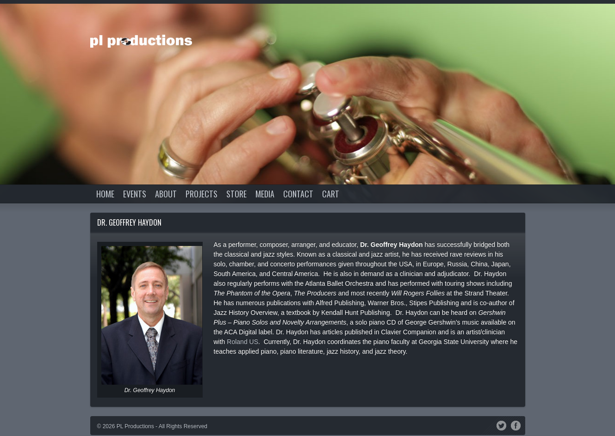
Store (236, 194)
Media (264, 194)
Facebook (516, 425)
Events (134, 194)
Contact (298, 194)
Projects (201, 194)
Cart (330, 194)
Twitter (501, 425)
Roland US (242, 341)
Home (105, 194)
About (166, 194)
